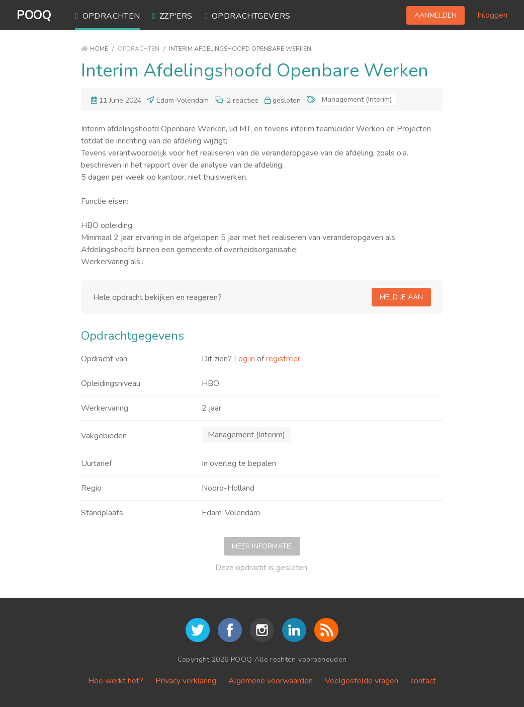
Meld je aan (401, 297)
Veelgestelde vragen (361, 680)
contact (423, 680)
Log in (244, 358)
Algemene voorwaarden (270, 680)
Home (94, 49)
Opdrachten (107, 16)
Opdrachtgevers (248, 16)
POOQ (34, 15)
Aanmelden (435, 15)
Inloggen (492, 15)
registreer (283, 358)
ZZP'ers (172, 16)
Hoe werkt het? (115, 680)
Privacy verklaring (185, 680)
